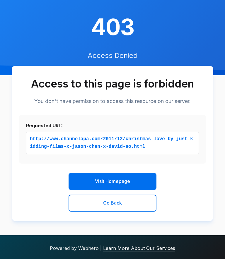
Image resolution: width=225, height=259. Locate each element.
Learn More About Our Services (139, 248)
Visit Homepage (112, 181)
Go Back (112, 203)
